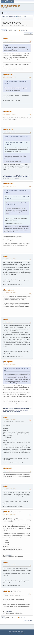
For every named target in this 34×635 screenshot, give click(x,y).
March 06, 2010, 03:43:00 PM (9, 258)
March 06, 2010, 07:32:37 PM (9, 471)
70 (26, 30)
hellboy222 (8, 111)
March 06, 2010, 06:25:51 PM (9, 364)
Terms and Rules (16, 631)
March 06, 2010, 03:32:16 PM (9, 186)
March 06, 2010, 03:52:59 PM (9, 292)
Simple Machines (21, 633)
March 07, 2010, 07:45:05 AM (9, 593)
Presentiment (8, 74)
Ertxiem (7, 512)
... (15, 30)
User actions (28, 33)
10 (23, 30)
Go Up (3, 617)
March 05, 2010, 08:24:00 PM (9, 41)
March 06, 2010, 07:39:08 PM (9, 488)
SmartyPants (8, 129)
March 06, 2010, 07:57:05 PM (9, 565)
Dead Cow (8, 555)
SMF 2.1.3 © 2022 (13, 633)
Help (10, 631)
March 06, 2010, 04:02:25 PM (9, 322)
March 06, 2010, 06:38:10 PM (9, 419)
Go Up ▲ (22, 631)
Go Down (4, 30)
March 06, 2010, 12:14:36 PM (9, 132)
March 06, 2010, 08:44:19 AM (9, 114)
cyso (6, 38)
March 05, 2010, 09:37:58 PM (9, 77)
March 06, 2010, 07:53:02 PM (9, 514)
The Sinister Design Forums (10, 6)
